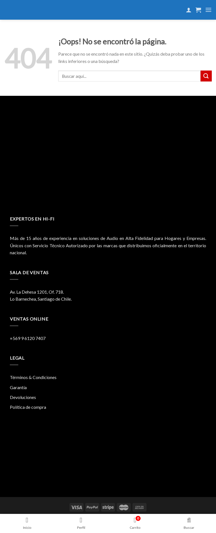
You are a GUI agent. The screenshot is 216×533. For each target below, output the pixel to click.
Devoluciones (23, 397)
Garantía (18, 387)
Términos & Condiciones (33, 377)
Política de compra (28, 407)
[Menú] (208, 10)
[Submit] (206, 76)
